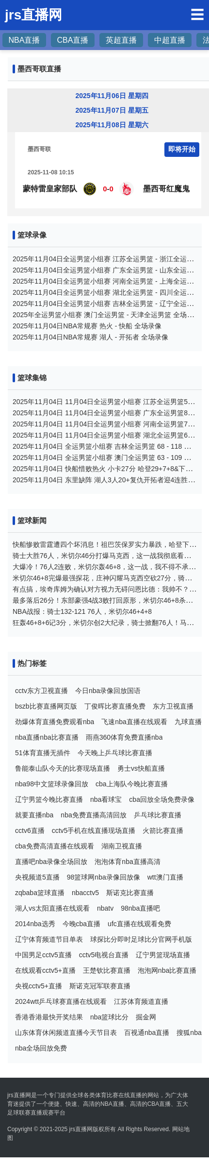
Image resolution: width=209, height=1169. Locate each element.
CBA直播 (73, 40)
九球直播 (188, 722)
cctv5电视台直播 (104, 955)
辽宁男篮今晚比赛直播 (49, 799)
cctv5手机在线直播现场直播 (94, 830)
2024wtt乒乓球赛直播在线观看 (61, 1001)
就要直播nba (34, 815)
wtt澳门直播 (165, 877)
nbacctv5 (85, 893)
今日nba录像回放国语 (108, 691)
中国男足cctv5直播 (43, 955)
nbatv (105, 908)
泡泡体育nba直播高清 (127, 861)
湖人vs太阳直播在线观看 (52, 908)
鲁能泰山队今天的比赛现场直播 (62, 768)
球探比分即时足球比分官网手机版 (141, 939)
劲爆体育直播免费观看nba (54, 722)
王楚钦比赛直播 (106, 970)
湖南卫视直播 (121, 846)
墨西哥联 (39, 149)
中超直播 (169, 40)
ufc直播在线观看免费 (139, 924)
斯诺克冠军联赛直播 (99, 986)
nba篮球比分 (109, 1017)
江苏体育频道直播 (141, 1001)
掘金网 (146, 1017)
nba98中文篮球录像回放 (51, 784)
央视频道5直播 (37, 877)
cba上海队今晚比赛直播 (132, 784)
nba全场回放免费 (41, 1048)
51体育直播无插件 (42, 753)
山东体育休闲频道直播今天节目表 (66, 1032)
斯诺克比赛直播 (130, 893)
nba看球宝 (106, 799)
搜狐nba (189, 1032)
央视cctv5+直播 (38, 986)
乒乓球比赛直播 (157, 815)
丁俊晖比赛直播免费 (114, 706)
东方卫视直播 (173, 706)
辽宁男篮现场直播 (163, 955)
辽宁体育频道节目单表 (49, 939)
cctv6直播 (30, 830)
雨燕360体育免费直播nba (124, 737)
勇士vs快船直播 (141, 768)
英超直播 (121, 40)
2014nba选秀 (35, 924)
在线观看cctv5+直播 (45, 970)
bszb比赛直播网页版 (46, 706)
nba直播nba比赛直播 (47, 737)
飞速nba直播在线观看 (134, 722)
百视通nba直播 (146, 1032)
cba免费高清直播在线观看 (54, 846)
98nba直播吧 (140, 908)
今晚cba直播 (82, 924)
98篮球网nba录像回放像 (103, 877)
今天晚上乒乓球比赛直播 (115, 753)
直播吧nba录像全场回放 (51, 861)
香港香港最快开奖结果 (49, 1017)
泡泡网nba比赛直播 (167, 970)
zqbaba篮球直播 (39, 893)
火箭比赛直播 (163, 830)
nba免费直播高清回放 (93, 815)
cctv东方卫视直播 (41, 691)
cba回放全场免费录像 (161, 799)
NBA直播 (24, 40)
